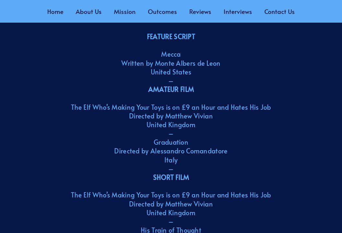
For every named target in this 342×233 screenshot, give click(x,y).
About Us (89, 11)
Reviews (200, 11)
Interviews (238, 11)
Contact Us (279, 11)
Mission (125, 11)
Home (55, 11)
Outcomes (162, 11)
